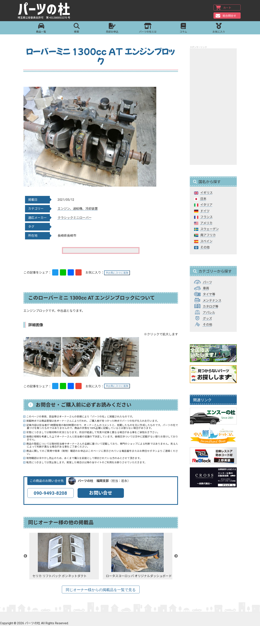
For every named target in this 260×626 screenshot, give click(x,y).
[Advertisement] (213, 106)
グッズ (207, 318)
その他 (205, 247)
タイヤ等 (209, 294)
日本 (203, 199)
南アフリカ (208, 235)
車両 (206, 288)
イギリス (206, 193)
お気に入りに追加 (117, 272)
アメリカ (206, 223)
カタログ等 (210, 306)
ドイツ (205, 211)
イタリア (206, 205)
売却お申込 (112, 29)
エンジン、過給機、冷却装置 (78, 208)
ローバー (85, 218)
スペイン (206, 241)
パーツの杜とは (147, 29)
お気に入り (219, 29)
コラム (183, 29)
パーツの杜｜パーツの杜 (46, 11)
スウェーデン (209, 229)
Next (176, 556)
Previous (25, 556)
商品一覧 (41, 29)
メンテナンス (212, 300)
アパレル (209, 312)
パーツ (207, 282)
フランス (206, 217)
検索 (76, 29)
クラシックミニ (68, 218)
